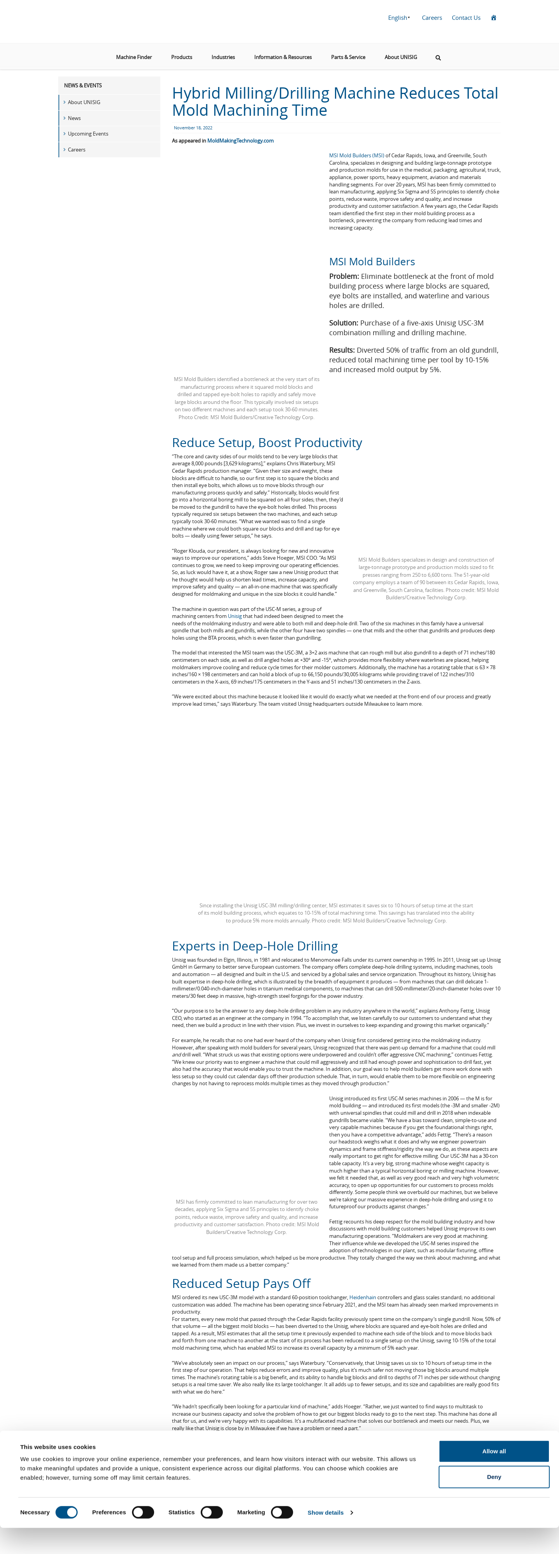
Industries (223, 53)
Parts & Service (348, 53)
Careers (432, 17)
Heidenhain (362, 1297)
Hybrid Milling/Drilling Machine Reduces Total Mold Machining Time (335, 101)
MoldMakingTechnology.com (240, 140)
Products (181, 53)
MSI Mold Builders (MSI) (356, 155)
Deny (494, 1503)
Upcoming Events (88, 133)
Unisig (235, 616)
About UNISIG (401, 53)
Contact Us (466, 17)
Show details (326, 1538)
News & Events (83, 85)
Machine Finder (134, 53)
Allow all (494, 1477)
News (74, 118)
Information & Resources (283, 53)
